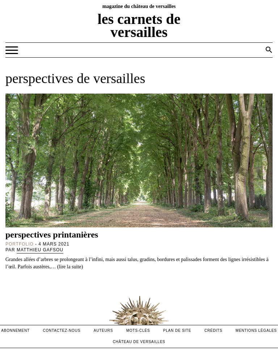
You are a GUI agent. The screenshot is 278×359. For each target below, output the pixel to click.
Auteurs (103, 331)
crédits (214, 331)
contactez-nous (61, 331)
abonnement (15, 331)
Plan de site (177, 331)
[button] (269, 49)
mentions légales (256, 331)
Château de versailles (139, 342)
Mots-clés (138, 331)
